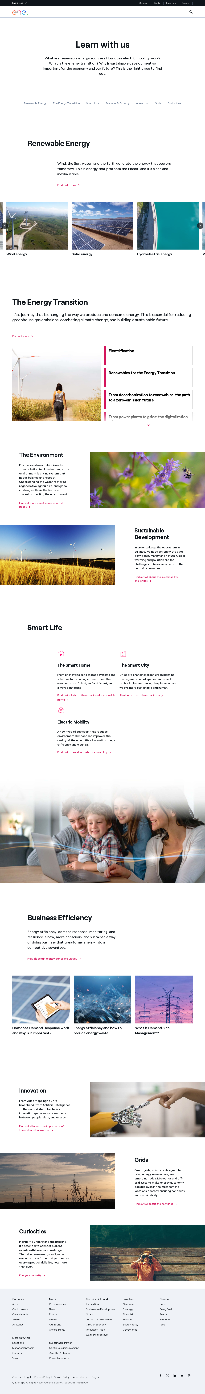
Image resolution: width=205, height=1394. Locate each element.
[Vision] (28, 1358)
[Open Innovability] (102, 1334)
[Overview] (139, 1304)
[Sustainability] (139, 1324)
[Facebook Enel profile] (160, 1375)
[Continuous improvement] (65, 1348)
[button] (19, 3)
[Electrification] (148, 355)
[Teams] (176, 1314)
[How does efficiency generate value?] (54, 964)
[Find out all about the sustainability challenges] (160, 579)
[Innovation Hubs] (102, 1329)
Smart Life (92, 103)
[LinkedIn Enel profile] (174, 1375)
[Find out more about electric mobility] (84, 757)
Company (143, 3)
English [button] (96, 1377)
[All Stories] (28, 1324)
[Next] (200, 231)
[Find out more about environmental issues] (44, 505)
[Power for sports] (65, 1358)
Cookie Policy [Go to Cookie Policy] (61, 1377)
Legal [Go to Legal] (28, 1377)
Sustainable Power (60, 1342)
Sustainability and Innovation (97, 1302)
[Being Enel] (176, 1309)
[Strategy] (139, 1309)
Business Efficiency (117, 103)
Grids (158, 103)
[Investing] (139, 1319)
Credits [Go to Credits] (16, 1377)
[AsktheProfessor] (65, 1353)
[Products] (28, 1309)
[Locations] (28, 1342)
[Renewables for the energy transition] (148, 377)
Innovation (142, 103)
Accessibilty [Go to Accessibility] (80, 1377)
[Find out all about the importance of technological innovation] (44, 1128)
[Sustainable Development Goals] (102, 1312)
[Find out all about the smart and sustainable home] (86, 703)
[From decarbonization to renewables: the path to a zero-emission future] (148, 399)
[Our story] (28, 1353)
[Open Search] (191, 12)
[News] (65, 1309)
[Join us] (28, 1319)
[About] (28, 1304)
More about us (21, 1337)
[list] (102, 239)
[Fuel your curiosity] (32, 1275)
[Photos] (65, 1314)
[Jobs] (176, 1324)
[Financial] (139, 1314)
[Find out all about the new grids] (156, 1204)
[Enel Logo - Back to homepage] (20, 12)
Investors (171, 3)
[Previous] (5, 231)
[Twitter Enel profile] (167, 1375)
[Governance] (139, 1329)
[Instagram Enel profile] (189, 1375)
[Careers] (176, 1304)
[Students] (176, 1319)
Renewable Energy (35, 103)
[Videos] (65, 1319)
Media (157, 3)
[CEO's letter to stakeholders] (102, 1319)
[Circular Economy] (102, 1324)
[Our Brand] (65, 1324)
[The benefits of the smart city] (141, 701)
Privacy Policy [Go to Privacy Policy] (42, 1377)
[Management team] (28, 1348)
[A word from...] (65, 1329)
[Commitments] (28, 1314)
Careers (186, 3)
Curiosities (174, 103)
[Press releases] (65, 1304)
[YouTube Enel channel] (181, 1375)
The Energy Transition (66, 103)
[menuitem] (160, 1375)
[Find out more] (68, 190)
